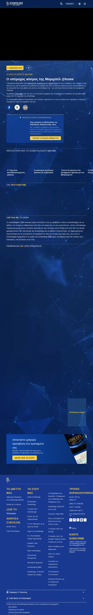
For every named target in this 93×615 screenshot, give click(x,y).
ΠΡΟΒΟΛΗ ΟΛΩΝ (77, 412)
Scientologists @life (34, 565)
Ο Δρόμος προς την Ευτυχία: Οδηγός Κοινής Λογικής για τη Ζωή (56, 537)
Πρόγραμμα (11, 511)
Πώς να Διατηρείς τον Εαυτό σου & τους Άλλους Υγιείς (56, 519)
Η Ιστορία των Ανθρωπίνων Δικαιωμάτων (53, 562)
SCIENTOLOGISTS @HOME (19, 74)
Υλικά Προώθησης (13, 529)
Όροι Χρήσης (12, 605)
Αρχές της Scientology (35, 529)
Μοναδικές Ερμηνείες (35, 560)
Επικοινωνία (18, 94)
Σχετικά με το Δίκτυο (13, 502)
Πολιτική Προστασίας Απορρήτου (19, 610)
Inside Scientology (33, 495)
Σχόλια (74, 526)
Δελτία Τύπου (11, 524)
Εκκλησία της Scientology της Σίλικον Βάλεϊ (43, 83)
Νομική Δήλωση (13, 613)
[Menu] (85, 3)
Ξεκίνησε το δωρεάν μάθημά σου (45, 138)
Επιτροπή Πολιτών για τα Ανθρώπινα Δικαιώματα (56, 580)
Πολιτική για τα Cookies (16, 608)
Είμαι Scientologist (33, 548)
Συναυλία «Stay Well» (56, 512)
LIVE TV (12, 507)
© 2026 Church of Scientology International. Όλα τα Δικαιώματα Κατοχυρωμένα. (32, 602)
